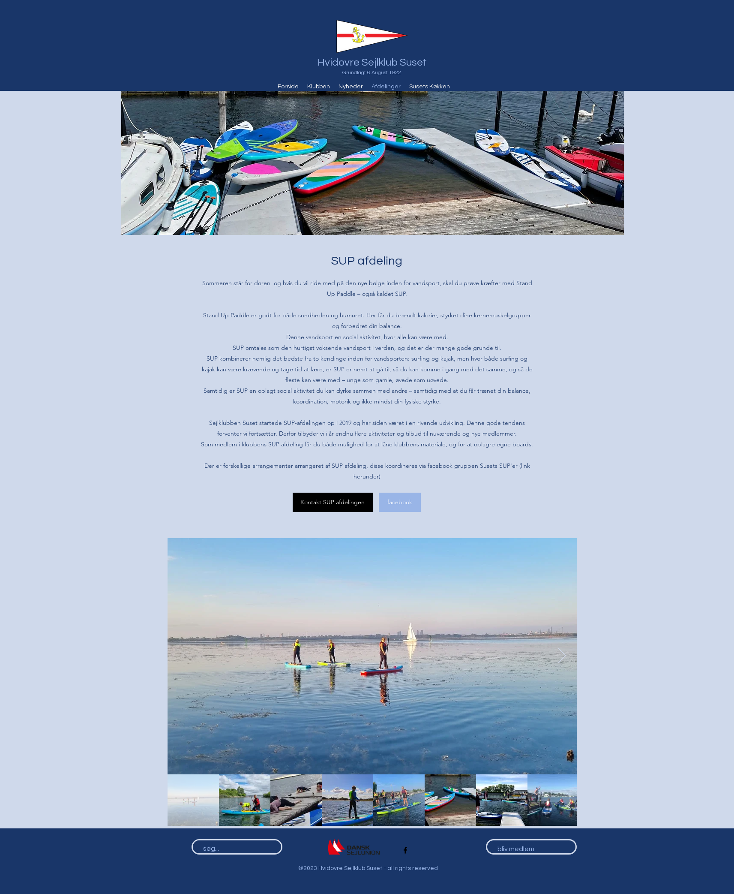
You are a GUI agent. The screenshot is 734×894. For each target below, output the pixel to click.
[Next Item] (562, 656)
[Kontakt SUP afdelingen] (333, 502)
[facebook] (400, 502)
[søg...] (233, 848)
